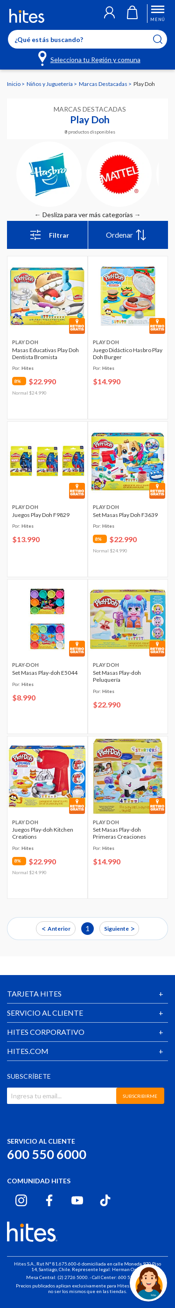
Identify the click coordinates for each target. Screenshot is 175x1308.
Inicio (14, 83)
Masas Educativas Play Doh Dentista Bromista (45, 353)
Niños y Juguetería (50, 83)
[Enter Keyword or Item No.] (87, 39)
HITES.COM (28, 1050)
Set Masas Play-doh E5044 (44, 672)
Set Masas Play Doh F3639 (125, 514)
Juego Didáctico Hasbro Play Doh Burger (127, 353)
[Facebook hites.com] (49, 1200)
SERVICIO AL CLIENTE (45, 1012)
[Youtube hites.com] (77, 1200)
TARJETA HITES (34, 993)
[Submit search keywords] (163, 39)
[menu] (128, 235)
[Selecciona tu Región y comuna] (89, 58)
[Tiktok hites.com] (105, 1200)
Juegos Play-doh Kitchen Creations (42, 833)
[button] (109, 13)
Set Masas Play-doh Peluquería (117, 676)
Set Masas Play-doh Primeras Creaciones (119, 833)
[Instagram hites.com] (21, 1200)
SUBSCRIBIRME (140, 1096)
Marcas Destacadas (103, 83)
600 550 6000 (46, 1154)
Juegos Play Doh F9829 (41, 514)
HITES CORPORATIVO (45, 1031)
